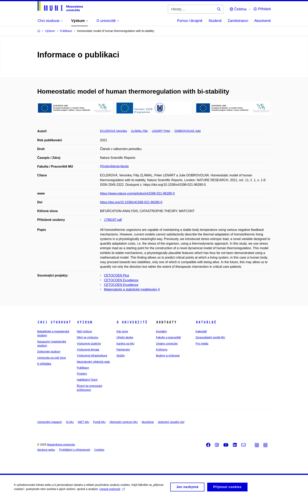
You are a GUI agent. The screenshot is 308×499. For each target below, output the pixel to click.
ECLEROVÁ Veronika (113, 130)
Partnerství (123, 349)
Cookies (99, 449)
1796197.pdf (113, 219)
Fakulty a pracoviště (168, 337)
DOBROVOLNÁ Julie (187, 130)
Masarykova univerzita (61, 444)
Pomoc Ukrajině (189, 21)
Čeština (238, 9)
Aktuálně (206, 322)
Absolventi (262, 21)
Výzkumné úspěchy (89, 343)
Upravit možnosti (112, 490)
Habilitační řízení (87, 379)
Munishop (148, 422)
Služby (120, 355)
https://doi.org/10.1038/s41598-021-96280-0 (131, 202)
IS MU (70, 422)
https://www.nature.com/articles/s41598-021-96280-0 (137, 193)
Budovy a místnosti (167, 355)
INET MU (83, 422)
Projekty (82, 373)
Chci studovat (54, 322)
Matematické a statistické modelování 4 (132, 289)
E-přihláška (44, 363)
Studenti (215, 21)
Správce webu (46, 449)
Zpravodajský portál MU (210, 337)
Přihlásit (262, 9)
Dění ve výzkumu (87, 337)
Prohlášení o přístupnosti (74, 449)
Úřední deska (124, 337)
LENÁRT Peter (161, 130)
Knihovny (161, 349)
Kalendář (201, 331)
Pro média (202, 343)
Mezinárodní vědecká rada (93, 361)
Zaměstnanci (238, 21)
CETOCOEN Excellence (121, 280)
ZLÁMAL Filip (139, 130)
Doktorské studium (48, 351)
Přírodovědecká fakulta (114, 166)
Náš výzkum (84, 331)
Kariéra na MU (125, 343)
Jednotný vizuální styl (171, 422)
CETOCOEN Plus (116, 275)
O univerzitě (132, 322)
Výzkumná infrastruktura (92, 355)
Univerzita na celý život (51, 357)
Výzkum (84, 322)
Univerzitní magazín (49, 422)
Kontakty (161, 331)
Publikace (83, 367)
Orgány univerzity (167, 343)
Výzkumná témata (88, 349)
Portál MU (99, 422)
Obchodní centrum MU (124, 422)
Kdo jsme (122, 331)
